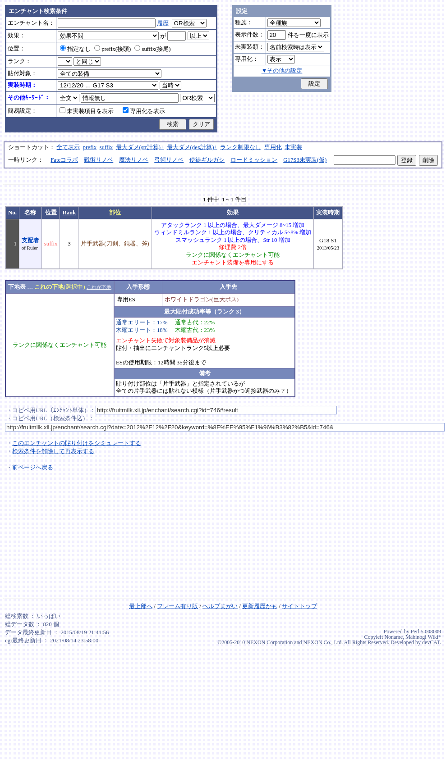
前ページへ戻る (32, 467)
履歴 (163, 23)
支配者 (30, 240)
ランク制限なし (240, 147)
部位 (115, 212)
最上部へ (140, 606)
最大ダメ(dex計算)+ (192, 147)
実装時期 (328, 212)
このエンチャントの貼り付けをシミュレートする (76, 443)
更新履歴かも (259, 606)
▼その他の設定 (282, 71)
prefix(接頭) (112, 49)
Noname (393, 637)
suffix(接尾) (152, 49)
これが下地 (99, 287)
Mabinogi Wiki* (423, 637)
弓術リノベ (169, 160)
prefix (90, 147)
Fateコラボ (64, 160)
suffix (106, 147)
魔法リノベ (133, 160)
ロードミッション (253, 160)
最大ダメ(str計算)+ (140, 147)
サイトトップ (299, 606)
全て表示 (68, 147)
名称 (30, 212)
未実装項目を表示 (87, 111)
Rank (69, 212)
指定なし (75, 49)
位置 (51, 212)
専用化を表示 (144, 111)
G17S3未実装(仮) (304, 160)
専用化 (273, 147)
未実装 (293, 147)
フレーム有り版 (177, 606)
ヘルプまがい (220, 606)
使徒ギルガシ (207, 160)
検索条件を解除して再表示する (53, 451)
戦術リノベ (98, 160)
